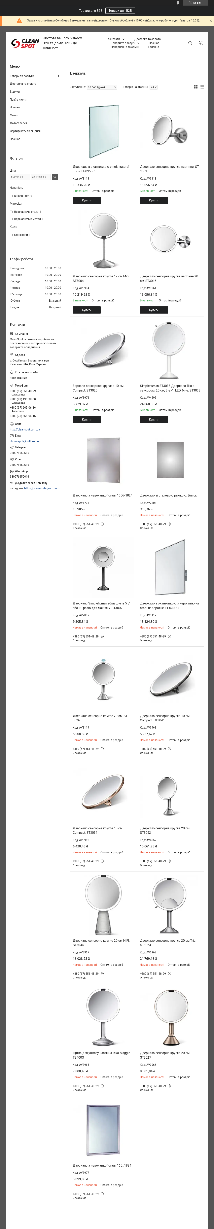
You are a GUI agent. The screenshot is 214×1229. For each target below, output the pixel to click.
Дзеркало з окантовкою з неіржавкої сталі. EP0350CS (101, 169)
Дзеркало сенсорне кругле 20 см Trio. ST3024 (168, 943)
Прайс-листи (18, 99)
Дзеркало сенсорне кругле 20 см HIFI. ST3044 (101, 943)
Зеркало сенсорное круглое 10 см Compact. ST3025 (98, 388)
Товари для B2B (120, 11)
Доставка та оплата (147, 39)
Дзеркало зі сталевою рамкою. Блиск (168, 495)
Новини (15, 107)
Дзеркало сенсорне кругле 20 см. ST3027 (165, 1055)
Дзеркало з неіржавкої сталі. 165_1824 (102, 1165)
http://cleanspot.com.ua (25, 429)
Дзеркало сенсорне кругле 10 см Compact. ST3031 (97, 830)
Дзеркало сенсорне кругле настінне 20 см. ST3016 (169, 278)
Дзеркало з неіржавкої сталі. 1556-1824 (102, 495)
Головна (153, 47)
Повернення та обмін (125, 47)
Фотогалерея (18, 123)
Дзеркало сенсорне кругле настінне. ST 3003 (169, 169)
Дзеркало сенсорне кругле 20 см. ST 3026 (100, 718)
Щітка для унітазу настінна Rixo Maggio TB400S (101, 1055)
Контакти (114, 39)
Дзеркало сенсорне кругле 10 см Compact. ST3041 (165, 718)
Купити (86, 200)
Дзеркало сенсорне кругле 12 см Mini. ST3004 (101, 278)
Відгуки (15, 91)
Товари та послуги (123, 43)
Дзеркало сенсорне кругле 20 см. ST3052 (165, 830)
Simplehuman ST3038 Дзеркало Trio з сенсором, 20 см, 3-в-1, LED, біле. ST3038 (170, 388)
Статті (14, 115)
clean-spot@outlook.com (25, 441)
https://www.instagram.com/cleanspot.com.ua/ (43, 488)
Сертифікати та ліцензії (25, 131)
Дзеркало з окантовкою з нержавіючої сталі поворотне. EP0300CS (169, 605)
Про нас (154, 43)
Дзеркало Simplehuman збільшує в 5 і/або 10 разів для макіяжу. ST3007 (101, 605)
